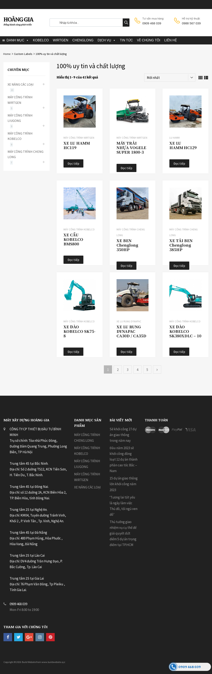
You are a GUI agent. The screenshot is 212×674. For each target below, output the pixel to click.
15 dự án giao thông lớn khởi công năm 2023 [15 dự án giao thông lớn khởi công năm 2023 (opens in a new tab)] (124, 484)
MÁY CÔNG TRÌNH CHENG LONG (25, 154)
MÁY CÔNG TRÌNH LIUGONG (20, 118)
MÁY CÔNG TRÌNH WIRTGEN (78, 137)
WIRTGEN (60, 40)
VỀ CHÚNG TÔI (148, 40)
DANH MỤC (15, 40)
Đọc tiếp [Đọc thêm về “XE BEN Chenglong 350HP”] (126, 266)
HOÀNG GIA (18, 19)
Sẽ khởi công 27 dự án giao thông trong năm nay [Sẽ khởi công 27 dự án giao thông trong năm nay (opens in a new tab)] (123, 435)
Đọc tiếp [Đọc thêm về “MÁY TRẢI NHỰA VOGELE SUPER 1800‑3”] (126, 168)
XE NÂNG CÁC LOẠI (21, 84)
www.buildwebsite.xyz (53, 662)
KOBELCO (41, 40)
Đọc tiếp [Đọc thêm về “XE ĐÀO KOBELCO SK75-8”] (73, 352)
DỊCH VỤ (104, 40)
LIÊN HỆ (170, 40)
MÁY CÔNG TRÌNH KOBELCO (79, 229)
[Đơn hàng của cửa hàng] (169, 77)
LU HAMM (174, 137)
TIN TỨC (126, 40)
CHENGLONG (82, 40)
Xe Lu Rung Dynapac (129, 321)
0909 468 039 (151, 23)
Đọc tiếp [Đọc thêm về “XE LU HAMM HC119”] (73, 163)
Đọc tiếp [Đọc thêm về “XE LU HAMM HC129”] (179, 163)
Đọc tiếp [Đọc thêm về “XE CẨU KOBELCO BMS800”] (73, 260)
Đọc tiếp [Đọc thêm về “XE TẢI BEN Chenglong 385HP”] (179, 266)
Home (7, 54)
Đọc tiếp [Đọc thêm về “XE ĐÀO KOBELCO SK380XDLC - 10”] (179, 352)
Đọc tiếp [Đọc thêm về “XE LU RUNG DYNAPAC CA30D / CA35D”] (126, 352)
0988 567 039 (191, 23)
